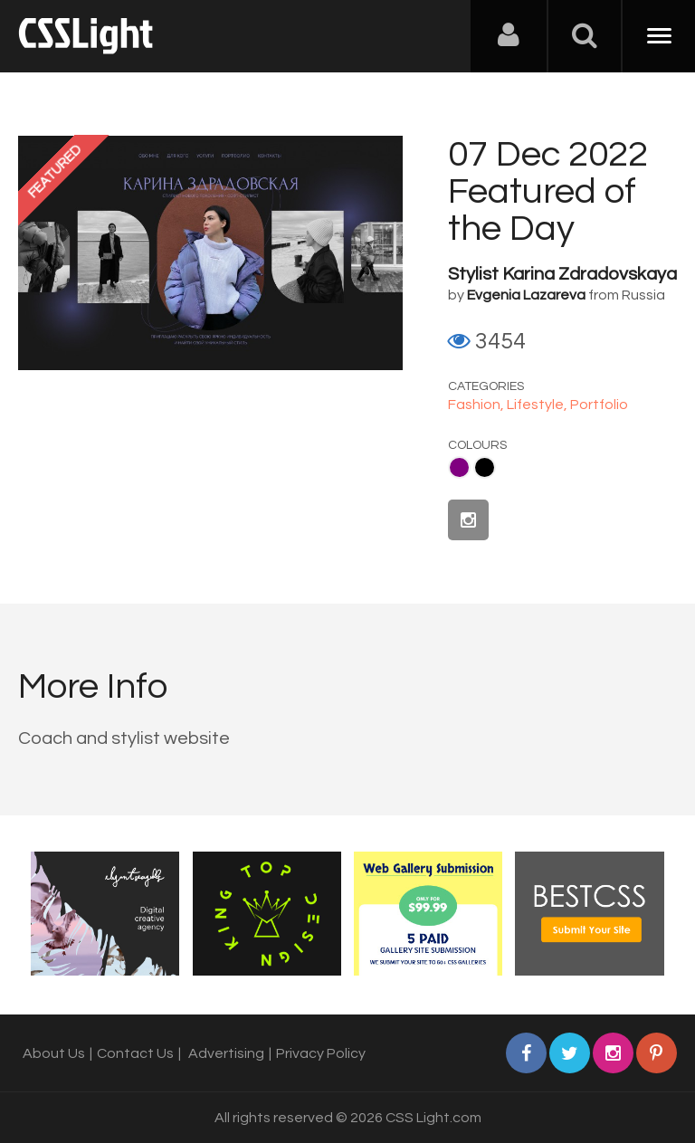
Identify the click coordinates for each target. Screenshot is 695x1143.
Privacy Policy (321, 1053)
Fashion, (477, 404)
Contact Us (135, 1053)
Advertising (226, 1053)
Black (484, 467)
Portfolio (599, 404)
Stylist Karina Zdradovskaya (562, 274)
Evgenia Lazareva (526, 295)
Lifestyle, (538, 404)
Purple (459, 467)
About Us (54, 1053)
